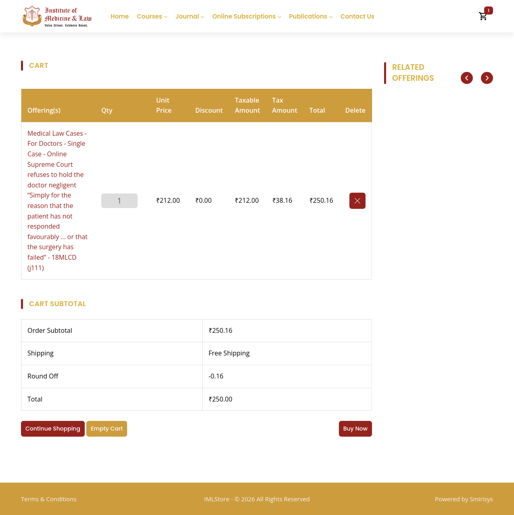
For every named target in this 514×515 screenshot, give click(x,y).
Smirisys (481, 499)
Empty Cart (107, 429)
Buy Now (355, 429)
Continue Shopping (52, 429)
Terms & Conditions (49, 499)
